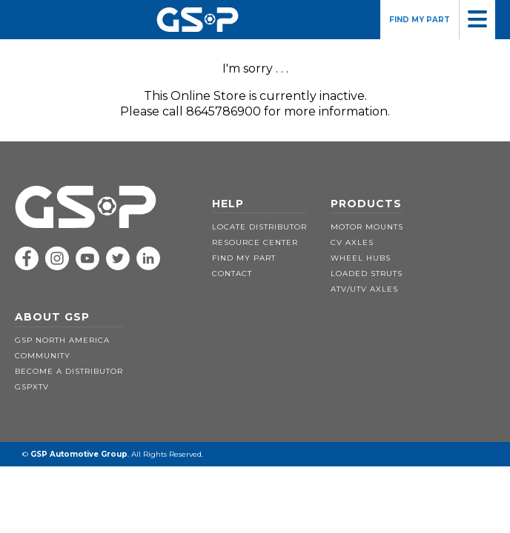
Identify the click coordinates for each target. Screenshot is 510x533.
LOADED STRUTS (367, 273)
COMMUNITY (42, 356)
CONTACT (232, 273)
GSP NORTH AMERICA (62, 340)
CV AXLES (352, 242)
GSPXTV (32, 387)
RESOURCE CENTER (255, 242)
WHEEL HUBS (361, 258)
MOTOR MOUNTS (367, 227)
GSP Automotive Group (79, 454)
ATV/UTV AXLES (364, 289)
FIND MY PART (419, 19)
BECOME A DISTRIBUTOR (69, 371)
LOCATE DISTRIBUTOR (259, 227)
